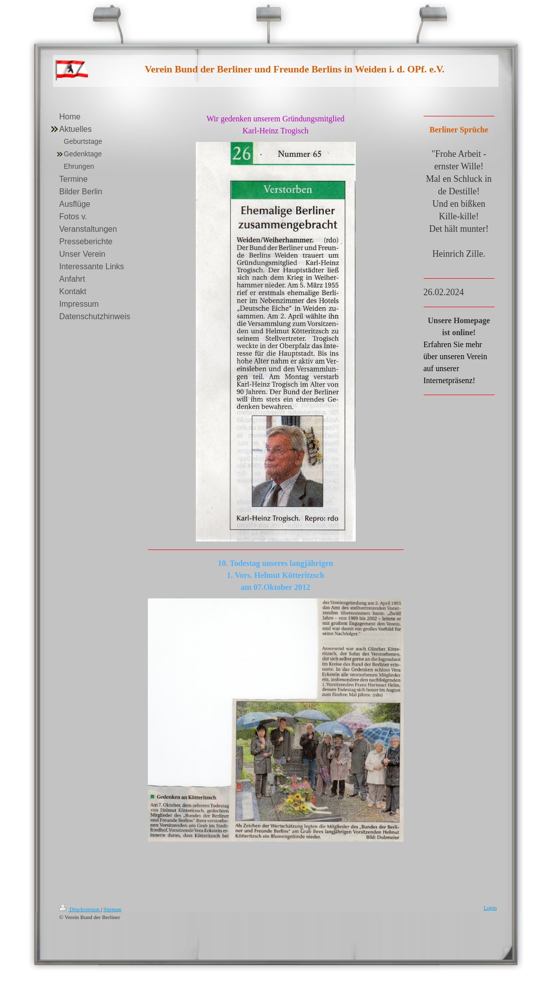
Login (490, 908)
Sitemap (112, 909)
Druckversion (80, 909)
